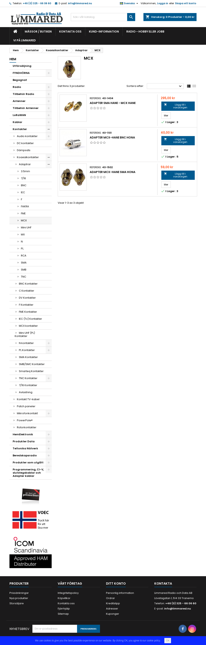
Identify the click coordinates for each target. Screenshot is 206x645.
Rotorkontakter (26, 427)
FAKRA (25, 206)
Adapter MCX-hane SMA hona (112, 172)
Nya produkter (18, 598)
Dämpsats (23, 150)
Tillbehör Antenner (26, 108)
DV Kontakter (27, 298)
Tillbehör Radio (23, 94)
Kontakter (20, 129)
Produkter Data (24, 441)
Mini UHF (26, 227)
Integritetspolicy (68, 593)
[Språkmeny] (129, 3)
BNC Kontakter (28, 284)
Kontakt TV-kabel (28, 399)
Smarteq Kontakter (31, 371)
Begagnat (20, 80)
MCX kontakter (28, 326)
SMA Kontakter (28, 357)
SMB (23, 270)
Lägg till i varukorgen (175, 106)
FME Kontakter (28, 312)
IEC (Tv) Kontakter (30, 319)
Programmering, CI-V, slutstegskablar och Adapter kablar (28, 473)
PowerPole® (25, 420)
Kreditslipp (113, 603)
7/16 (23, 178)
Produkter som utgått (28, 462)
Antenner (19, 101)
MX (23, 234)
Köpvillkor (64, 598)
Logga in (162, 3)
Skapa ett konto (185, 3)
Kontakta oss (70, 32)
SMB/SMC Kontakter (32, 364)
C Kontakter (26, 291)
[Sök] (103, 17)
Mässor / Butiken (38, 32)
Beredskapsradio (25, 455)
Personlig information (120, 593)
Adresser (112, 608)
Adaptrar (25, 164)
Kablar (17, 122)
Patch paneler (26, 406)
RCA (23, 255)
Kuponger (112, 614)
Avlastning (25, 392)
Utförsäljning (22, 66)
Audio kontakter (27, 136)
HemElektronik (23, 434)
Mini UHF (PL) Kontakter (25, 334)
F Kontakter (26, 305)
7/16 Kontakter (28, 385)
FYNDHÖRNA (21, 73)
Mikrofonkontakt (27, 413)
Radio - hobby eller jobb (145, 32)
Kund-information (104, 32)
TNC (23, 277)
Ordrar (110, 598)
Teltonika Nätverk (25, 448)
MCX (24, 220)
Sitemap (63, 614)
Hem (12, 59)
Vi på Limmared (24, 40)
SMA (24, 263)
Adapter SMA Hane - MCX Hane (113, 103)
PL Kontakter (27, 350)
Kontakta (163, 583)
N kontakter (26, 343)
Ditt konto (116, 583)
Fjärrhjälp (64, 608)
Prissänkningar (19, 593)
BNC (23, 185)
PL (22, 248)
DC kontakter (25, 143)
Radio (17, 87)
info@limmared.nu (80, 3)
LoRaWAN (19, 115)
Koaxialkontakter (28, 157)
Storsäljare (16, 603)
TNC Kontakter (28, 378)
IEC (23, 192)
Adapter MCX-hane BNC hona (112, 137)
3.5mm (25, 171)
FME (23, 213)
